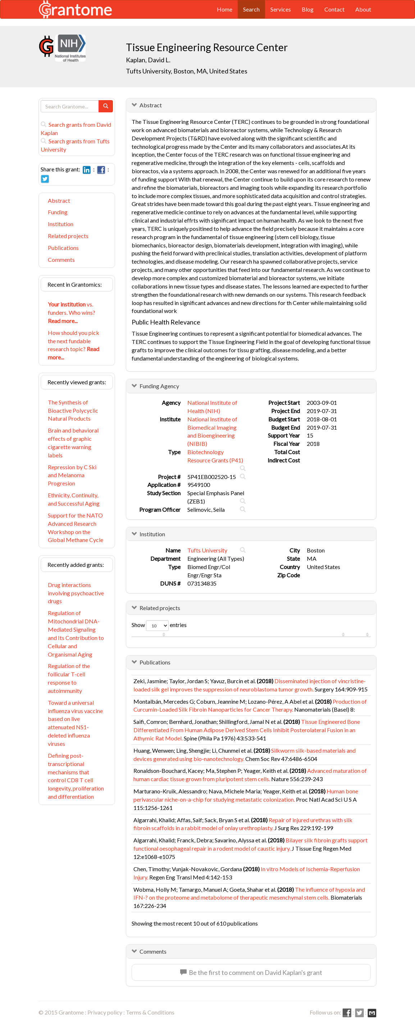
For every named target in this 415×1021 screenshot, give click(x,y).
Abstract (59, 200)
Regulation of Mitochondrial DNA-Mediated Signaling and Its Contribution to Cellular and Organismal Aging (76, 633)
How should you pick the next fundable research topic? (73, 345)
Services (280, 9)
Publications (63, 247)
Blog (308, 9)
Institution (60, 223)
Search (251, 9)
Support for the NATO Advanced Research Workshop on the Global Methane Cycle (75, 527)
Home (224, 9)
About (363, 9)
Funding (58, 212)
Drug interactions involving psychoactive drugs (76, 593)
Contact (334, 9)
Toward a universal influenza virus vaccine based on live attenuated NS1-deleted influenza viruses (75, 723)
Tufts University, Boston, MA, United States (186, 71)
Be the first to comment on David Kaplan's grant (251, 972)
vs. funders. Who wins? (71, 312)
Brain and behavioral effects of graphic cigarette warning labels (73, 442)
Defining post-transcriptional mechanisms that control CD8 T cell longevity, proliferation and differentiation (76, 776)
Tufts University (207, 550)
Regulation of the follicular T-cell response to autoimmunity (69, 678)
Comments (61, 259)
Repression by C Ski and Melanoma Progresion (72, 475)
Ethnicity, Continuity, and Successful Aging (74, 499)
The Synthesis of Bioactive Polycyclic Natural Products (73, 410)
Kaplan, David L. (148, 60)
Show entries (159, 625)
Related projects (68, 235)
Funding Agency (159, 385)
